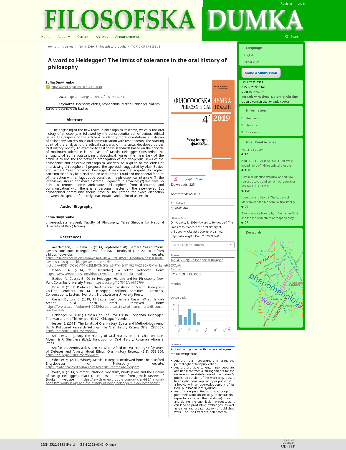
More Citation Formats (189, 245)
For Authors (249, 125)
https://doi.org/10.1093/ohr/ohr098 (71, 331)
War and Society (252, 150)
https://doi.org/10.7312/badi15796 (118, 282)
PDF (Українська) (190, 179)
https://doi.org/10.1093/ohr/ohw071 (72, 355)
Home (45, 36)
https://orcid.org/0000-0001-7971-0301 (77, 87)
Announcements (127, 36)
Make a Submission (261, 73)
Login (301, 3)
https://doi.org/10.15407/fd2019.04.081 (95, 96)
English (249, 55)
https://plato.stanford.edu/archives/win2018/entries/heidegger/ (92, 367)
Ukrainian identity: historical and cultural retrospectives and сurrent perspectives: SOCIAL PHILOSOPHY (268, 181)
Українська (251, 62)
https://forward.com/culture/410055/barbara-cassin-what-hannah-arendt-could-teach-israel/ (105, 308)
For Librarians (250, 132)
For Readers (249, 118)
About (63, 36)
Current (82, 36)
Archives (102, 36)
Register (286, 3)
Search (295, 36)
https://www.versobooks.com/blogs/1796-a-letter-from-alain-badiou (96, 274)
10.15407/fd (256, 92)
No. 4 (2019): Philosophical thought (102, 46)
